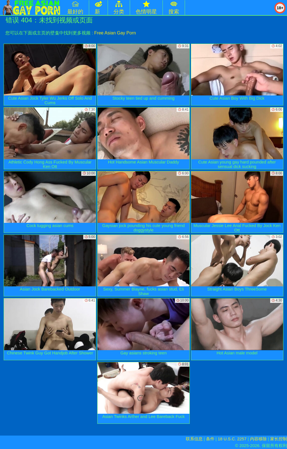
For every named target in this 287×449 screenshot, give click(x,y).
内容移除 (258, 438)
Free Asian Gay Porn (115, 33)
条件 (210, 438)
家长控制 (278, 438)
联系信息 (194, 438)
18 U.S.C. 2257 (232, 438)
